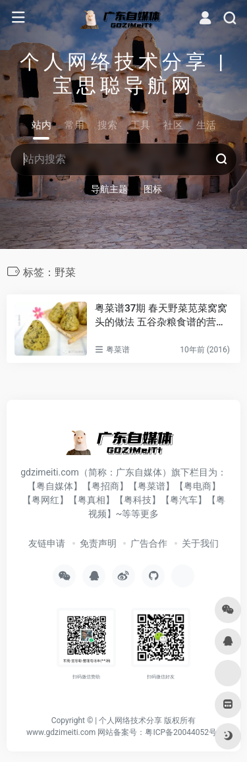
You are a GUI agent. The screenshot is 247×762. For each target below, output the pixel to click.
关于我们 (200, 543)
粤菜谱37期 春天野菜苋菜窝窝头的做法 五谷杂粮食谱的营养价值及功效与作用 (161, 316)
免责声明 (98, 543)
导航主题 (109, 189)
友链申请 (46, 543)
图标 (153, 189)
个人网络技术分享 (130, 720)
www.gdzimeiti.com (61, 732)
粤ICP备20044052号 (181, 732)
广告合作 (148, 543)
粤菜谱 (118, 349)
